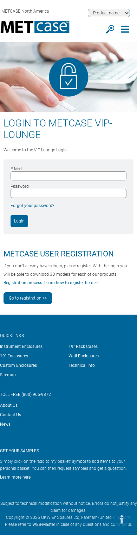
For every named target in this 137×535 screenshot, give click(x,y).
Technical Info (81, 365)
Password (20, 186)
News (5, 424)
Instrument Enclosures (21, 346)
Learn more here (15, 477)
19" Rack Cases (83, 346)
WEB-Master (43, 524)
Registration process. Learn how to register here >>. (51, 282)
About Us (9, 405)
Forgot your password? (32, 205)
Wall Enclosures (83, 356)
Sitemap (8, 374)
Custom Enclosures (18, 365)
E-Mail (16, 168)
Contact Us (10, 414)
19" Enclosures (14, 356)
